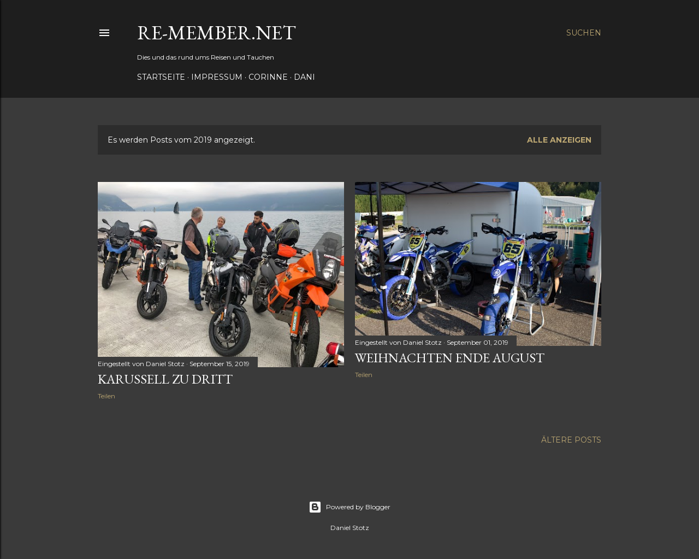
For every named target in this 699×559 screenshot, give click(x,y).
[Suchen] (583, 33)
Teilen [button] (106, 396)
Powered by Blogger (349, 507)
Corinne (268, 77)
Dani (304, 77)
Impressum (216, 77)
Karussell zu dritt (165, 378)
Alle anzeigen (559, 140)
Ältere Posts (571, 440)
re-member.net (216, 32)
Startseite (161, 77)
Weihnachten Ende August (449, 357)
